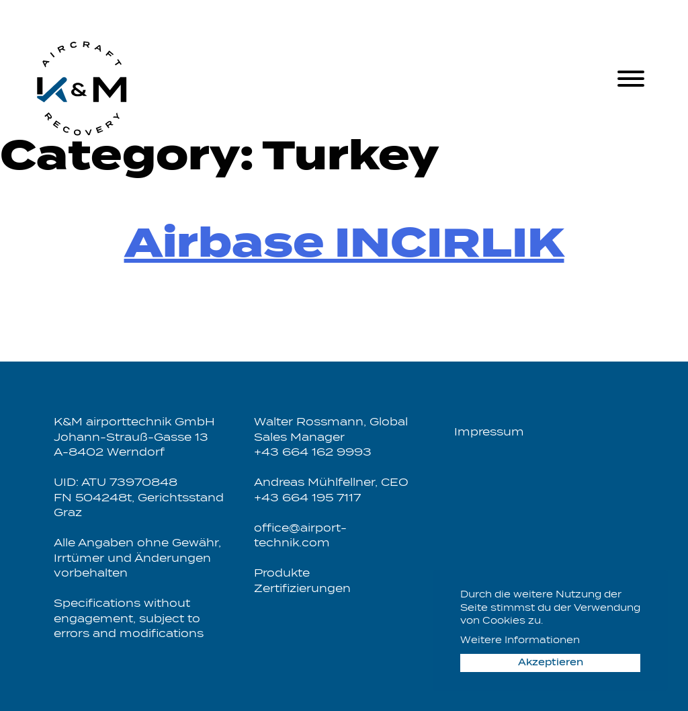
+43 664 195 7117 (307, 498)
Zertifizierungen (302, 589)
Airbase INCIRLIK (344, 245)
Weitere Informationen (520, 640)
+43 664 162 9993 (313, 453)
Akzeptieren (550, 663)
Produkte (282, 574)
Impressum (489, 432)
